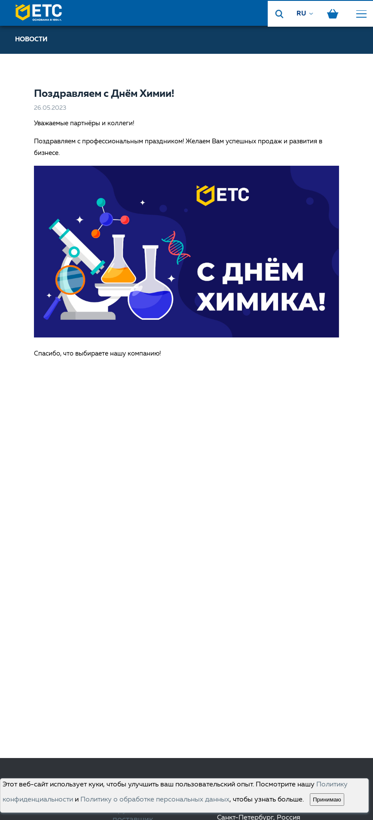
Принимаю (327, 799)
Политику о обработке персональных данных (154, 799)
